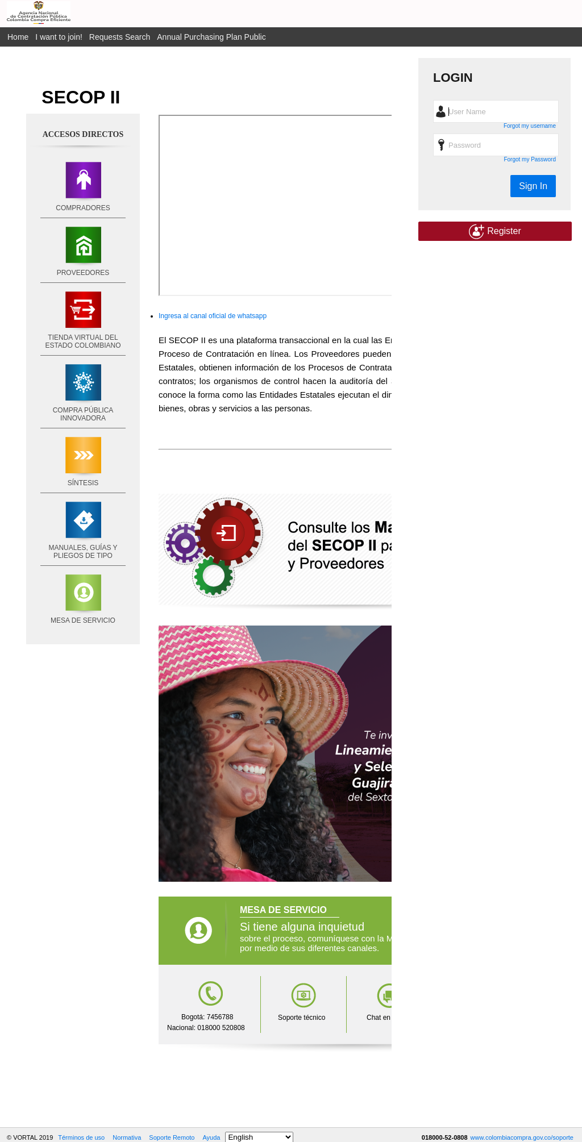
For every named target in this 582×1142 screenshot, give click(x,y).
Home (17, 36)
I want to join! (58, 36)
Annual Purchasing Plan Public (211, 36)
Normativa (127, 1137)
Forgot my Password (530, 159)
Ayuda (211, 1137)
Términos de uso (81, 1137)
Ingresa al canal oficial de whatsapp (213, 316)
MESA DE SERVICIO (83, 620)
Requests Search (119, 36)
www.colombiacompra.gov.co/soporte (522, 1137)
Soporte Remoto (171, 1137)
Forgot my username (530, 126)
